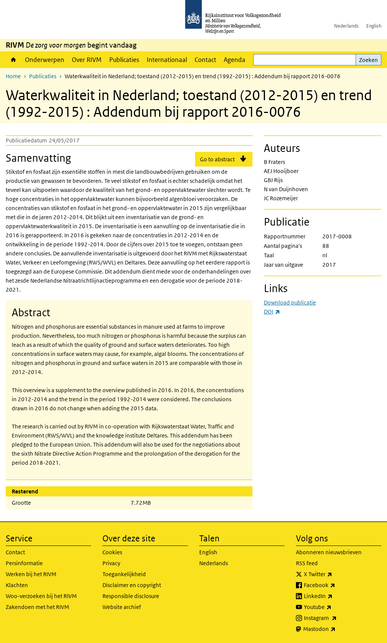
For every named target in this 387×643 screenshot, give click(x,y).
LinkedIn (335, 596)
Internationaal (167, 60)
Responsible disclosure (130, 596)
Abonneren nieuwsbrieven (329, 552)
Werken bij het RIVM (31, 574)
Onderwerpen (44, 60)
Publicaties (124, 60)
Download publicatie (290, 302)
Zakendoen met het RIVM (37, 607)
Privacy (111, 563)
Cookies (112, 552)
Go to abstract (217, 159)
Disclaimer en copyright (131, 585)
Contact (205, 60)
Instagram (337, 618)
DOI (272, 311)
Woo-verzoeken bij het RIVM (41, 596)
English (373, 26)
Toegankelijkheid (124, 574)
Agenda (234, 60)
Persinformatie (24, 563)
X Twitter (334, 574)
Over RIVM (87, 60)
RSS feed (307, 563)
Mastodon (336, 629)
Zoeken (368, 59)
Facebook (336, 585)
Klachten (17, 585)
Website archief (121, 607)
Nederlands (346, 26)
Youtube (334, 607)
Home (13, 59)
